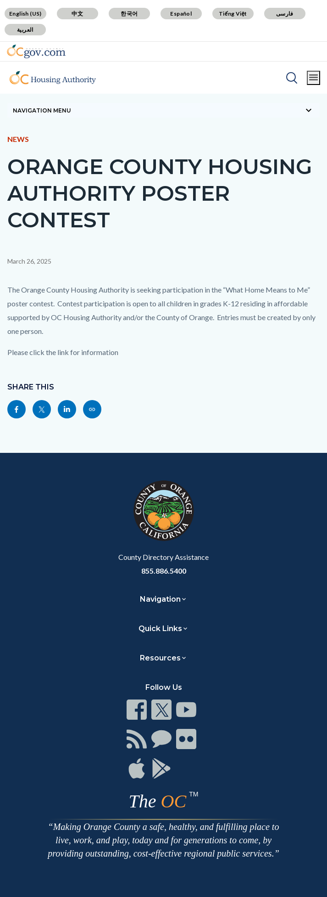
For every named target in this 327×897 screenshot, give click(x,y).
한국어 (129, 13)
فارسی (285, 13)
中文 (77, 13)
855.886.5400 (163, 570)
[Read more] (36, 51)
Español (181, 13)
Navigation (160, 599)
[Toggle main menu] (313, 78)
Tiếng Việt (233, 13)
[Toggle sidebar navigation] (163, 110)
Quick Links (160, 628)
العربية (25, 29)
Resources (160, 658)
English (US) (25, 13)
